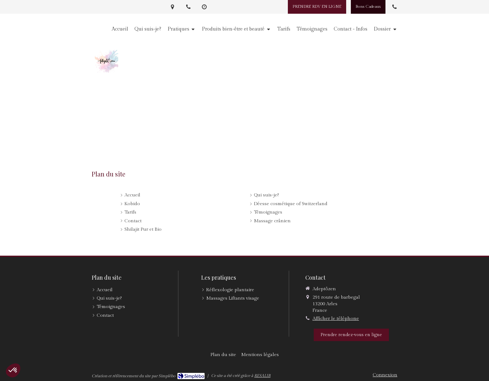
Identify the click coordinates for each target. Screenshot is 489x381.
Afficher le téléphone (335, 318)
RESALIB (262, 375)
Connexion (385, 375)
